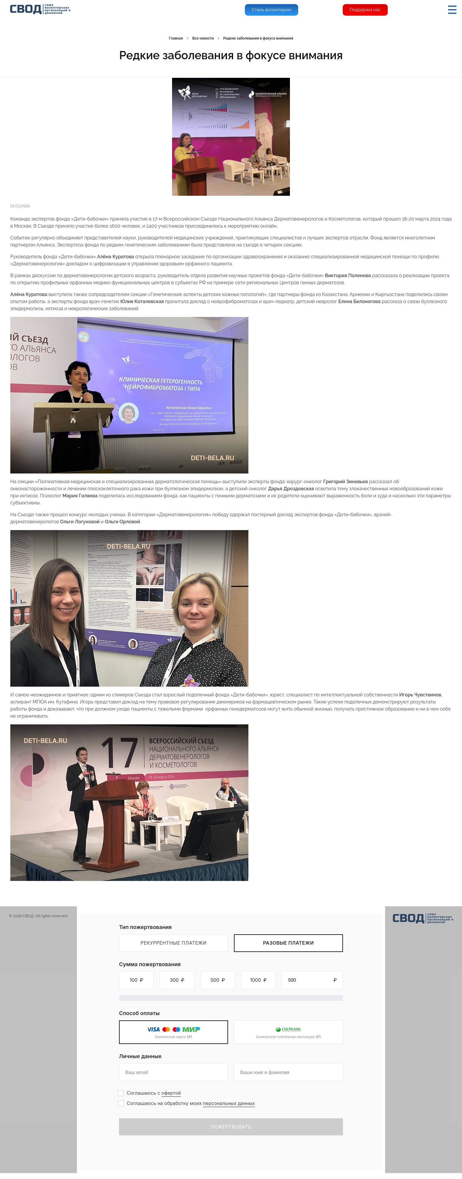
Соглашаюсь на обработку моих (191, 1103)
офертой (171, 1093)
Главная (176, 38)
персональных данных (229, 1103)
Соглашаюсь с (154, 1093)
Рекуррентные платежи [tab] (174, 943)
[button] (136, 980)
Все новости (203, 38)
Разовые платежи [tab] (288, 943)
